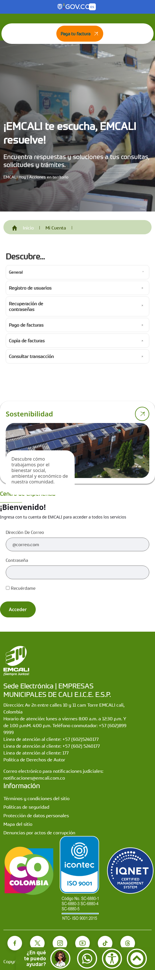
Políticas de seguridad (26, 807)
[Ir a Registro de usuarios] (77, 288)
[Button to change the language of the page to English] (92, 6)
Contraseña (17, 560)
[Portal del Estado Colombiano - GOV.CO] (74, 7)
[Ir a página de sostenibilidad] (142, 414)
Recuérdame (20, 588)
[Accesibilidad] (112, 959)
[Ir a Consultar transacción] (77, 356)
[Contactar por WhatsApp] (87, 959)
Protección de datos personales (36, 815)
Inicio (28, 228)
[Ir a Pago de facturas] (77, 325)
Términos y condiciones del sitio (36, 798)
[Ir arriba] (137, 959)
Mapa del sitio (17, 824)
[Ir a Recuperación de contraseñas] (77, 306)
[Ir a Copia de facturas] (77, 340)
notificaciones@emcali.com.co (34, 778)
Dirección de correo (25, 532)
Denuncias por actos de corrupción (39, 832)
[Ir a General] (77, 272)
